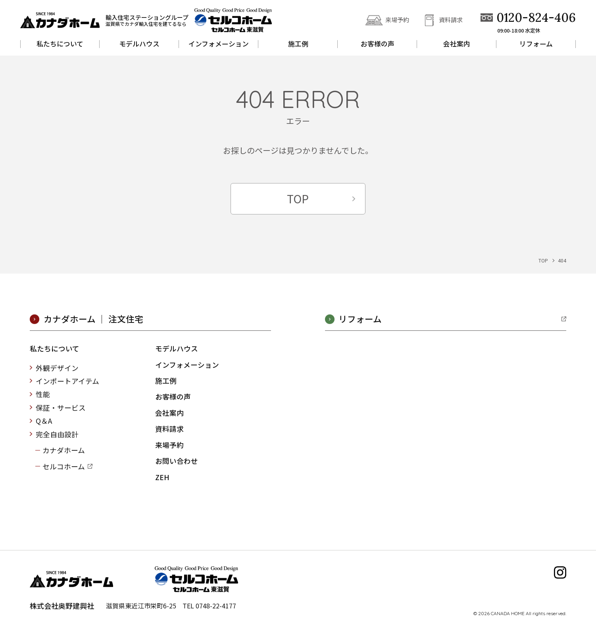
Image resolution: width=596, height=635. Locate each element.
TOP (297, 200)
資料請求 (451, 19)
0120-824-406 (536, 17)
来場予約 (397, 19)
